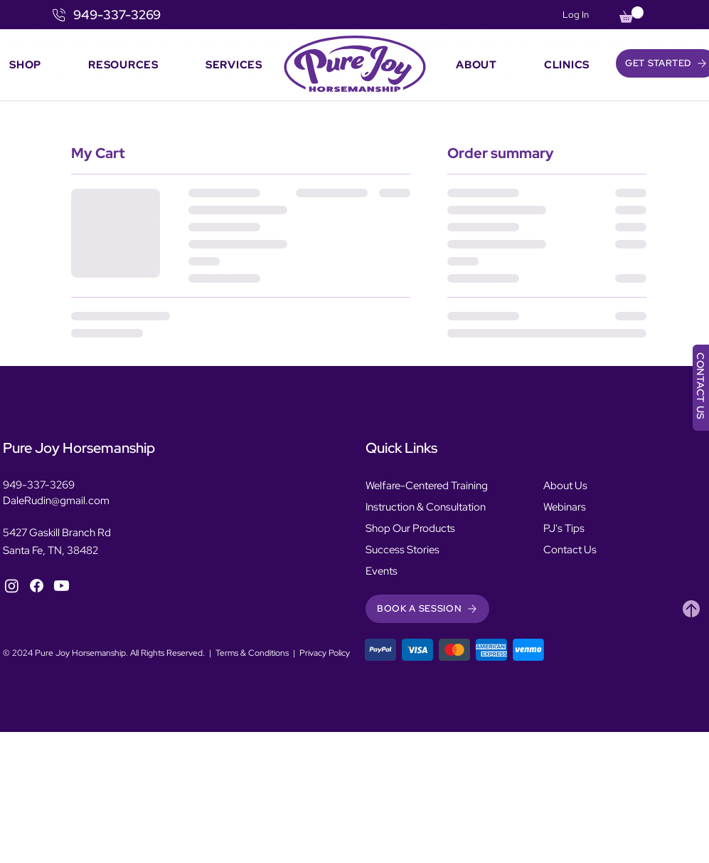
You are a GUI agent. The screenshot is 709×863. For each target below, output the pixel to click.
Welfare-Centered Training (427, 485)
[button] (631, 14)
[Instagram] (12, 586)
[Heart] (691, 609)
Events (382, 571)
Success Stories (402, 550)
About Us (565, 485)
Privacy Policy (324, 653)
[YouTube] (61, 586)
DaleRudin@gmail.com (56, 500)
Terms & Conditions (252, 653)
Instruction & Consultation (426, 507)
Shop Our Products (410, 528)
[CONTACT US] (701, 388)
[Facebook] (37, 586)
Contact (562, 550)
